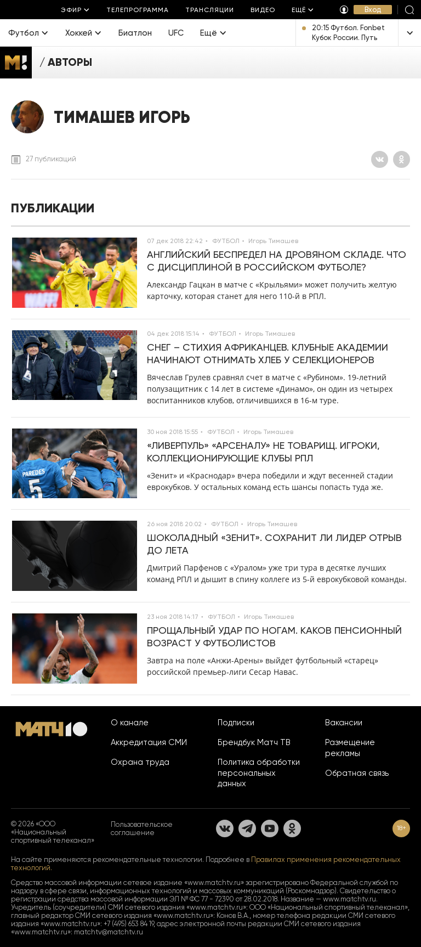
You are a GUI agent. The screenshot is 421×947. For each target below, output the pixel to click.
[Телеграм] (247, 828)
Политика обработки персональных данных (259, 773)
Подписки (236, 723)
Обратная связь (357, 773)
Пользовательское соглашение (142, 828)
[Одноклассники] (401, 159)
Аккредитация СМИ (149, 742)
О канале (130, 723)
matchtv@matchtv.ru (108, 932)
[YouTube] (269, 828)
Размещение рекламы (350, 747)
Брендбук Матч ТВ (254, 742)
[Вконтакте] (379, 159)
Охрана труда (140, 762)
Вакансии (343, 723)
